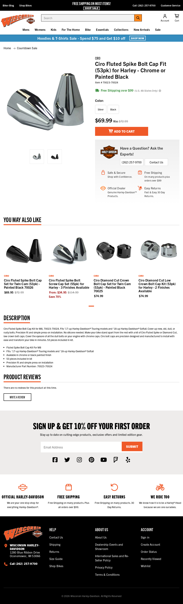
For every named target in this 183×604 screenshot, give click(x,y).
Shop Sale (91, 8)
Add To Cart (121, 131)
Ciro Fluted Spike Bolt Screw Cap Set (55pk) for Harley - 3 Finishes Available (69, 283)
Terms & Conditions (107, 574)
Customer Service (170, 5)
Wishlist (145, 566)
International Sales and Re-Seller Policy (112, 558)
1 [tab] (91, 306)
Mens (26, 29)
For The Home (71, 29)
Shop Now (137, 38)
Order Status (149, 551)
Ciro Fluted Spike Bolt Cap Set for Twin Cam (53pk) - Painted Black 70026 (23, 283)
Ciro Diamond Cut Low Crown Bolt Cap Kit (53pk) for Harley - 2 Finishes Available (157, 285)
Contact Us (156, 162)
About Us (101, 537)
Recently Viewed (151, 559)
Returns (54, 551)
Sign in (145, 537)
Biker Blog (8, 5)
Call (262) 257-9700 (144, 5)
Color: (99, 100)
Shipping (54, 544)
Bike (88, 29)
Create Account (150, 544)
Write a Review (17, 397)
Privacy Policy (103, 567)
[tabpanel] (24, 261)
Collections (121, 29)
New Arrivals (142, 29)
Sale (158, 29)
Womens (40, 29)
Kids (53, 29)
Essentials (102, 29)
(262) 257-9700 (132, 162)
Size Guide (56, 559)
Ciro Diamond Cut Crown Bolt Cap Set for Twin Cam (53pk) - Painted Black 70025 (112, 285)
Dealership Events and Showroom (109, 546)
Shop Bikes (25, 5)
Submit (131, 447)
